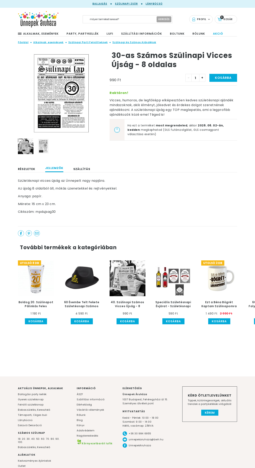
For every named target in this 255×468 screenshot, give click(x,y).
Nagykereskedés (87, 435)
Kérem (210, 413)
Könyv (81, 425)
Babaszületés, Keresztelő (34, 409)
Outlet (22, 466)
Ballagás (99, 3)
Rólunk (81, 415)
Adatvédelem (86, 430)
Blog (80, 420)
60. (43, 439)
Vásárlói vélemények (90, 409)
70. (48, 439)
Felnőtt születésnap (30, 404)
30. (29, 439)
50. (38, 439)
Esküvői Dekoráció (30, 425)
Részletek (26, 169)
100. (20, 442)
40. (33, 439)
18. (19, 439)
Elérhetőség (84, 404)
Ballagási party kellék (32, 394)
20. (24, 439)
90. (57, 439)
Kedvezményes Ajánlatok (34, 460)
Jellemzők (54, 168)
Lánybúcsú (154, 3)
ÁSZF (80, 394)
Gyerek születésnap (31, 399)
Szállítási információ (91, 399)
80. (53, 439)
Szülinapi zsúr (126, 3)
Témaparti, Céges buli (32, 415)
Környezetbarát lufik (95, 443)
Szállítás (81, 169)
